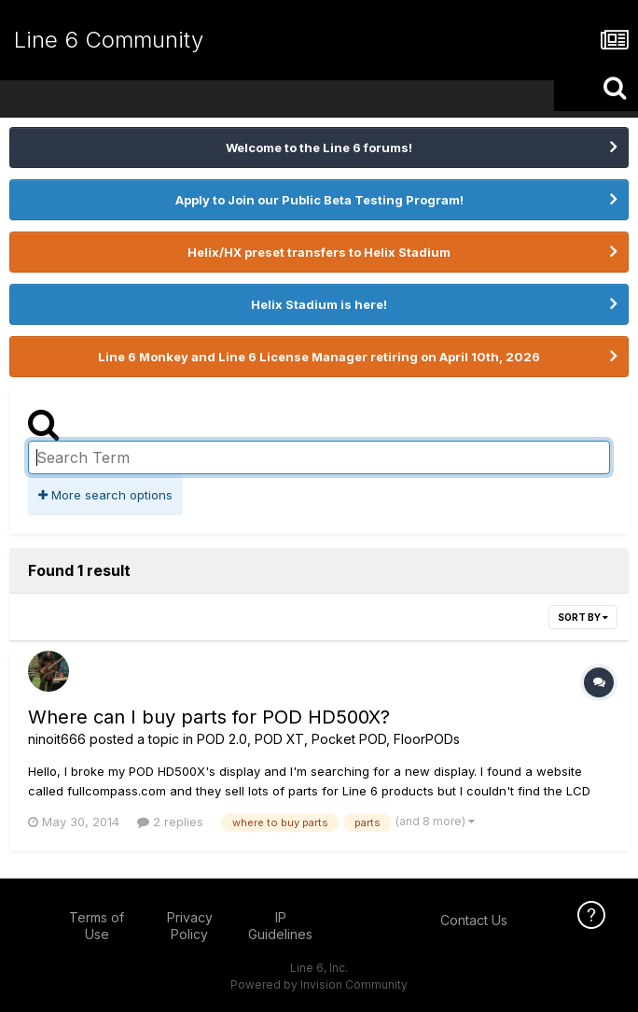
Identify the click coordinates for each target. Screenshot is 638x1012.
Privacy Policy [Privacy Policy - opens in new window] (190, 925)
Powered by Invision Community (319, 984)
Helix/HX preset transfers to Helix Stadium (319, 252)
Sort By (583, 617)
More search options (105, 494)
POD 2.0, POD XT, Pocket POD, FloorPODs (328, 739)
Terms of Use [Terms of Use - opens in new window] (96, 925)
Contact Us (473, 920)
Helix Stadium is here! (319, 304)
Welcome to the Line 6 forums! (319, 147)
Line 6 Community (108, 39)
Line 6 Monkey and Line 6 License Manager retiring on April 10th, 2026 (319, 356)
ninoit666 (57, 739)
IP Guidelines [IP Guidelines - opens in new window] (280, 925)
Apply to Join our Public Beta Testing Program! (319, 199)
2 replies (170, 821)
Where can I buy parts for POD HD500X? (209, 717)
